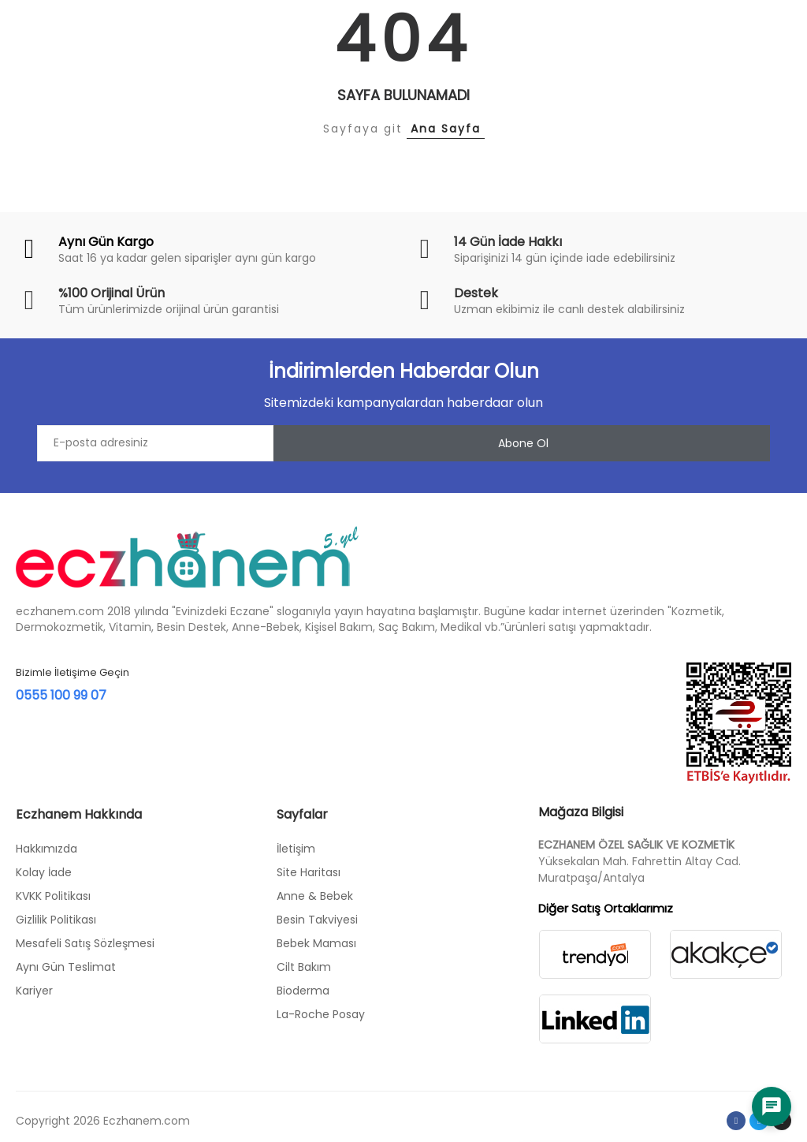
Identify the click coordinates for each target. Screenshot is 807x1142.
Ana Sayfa (446, 128)
